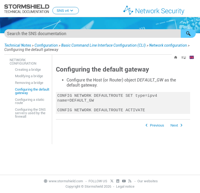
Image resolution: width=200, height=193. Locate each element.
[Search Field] (100, 33)
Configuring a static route (29, 101)
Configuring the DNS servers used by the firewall (30, 112)
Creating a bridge (28, 70)
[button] (188, 33)
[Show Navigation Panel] (193, 8)
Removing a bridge (29, 83)
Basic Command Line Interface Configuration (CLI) (103, 45)
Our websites (147, 181)
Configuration (46, 45)
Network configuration (168, 45)
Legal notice (125, 186)
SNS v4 (66, 11)
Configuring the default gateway (32, 91)
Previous (157, 127)
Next (174, 127)
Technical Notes (17, 45)
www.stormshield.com (63, 181)
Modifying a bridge (29, 76)
